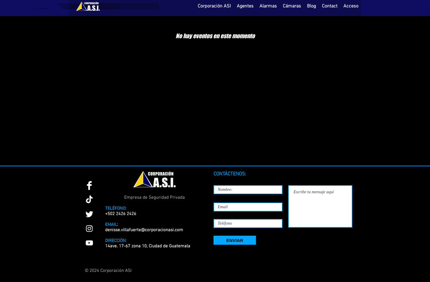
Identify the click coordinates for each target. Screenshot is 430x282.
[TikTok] (89, 199)
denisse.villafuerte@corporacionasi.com (144, 230)
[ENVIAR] (235, 240)
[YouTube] (89, 242)
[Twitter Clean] (89, 214)
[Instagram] (89, 228)
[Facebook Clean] (89, 185)
